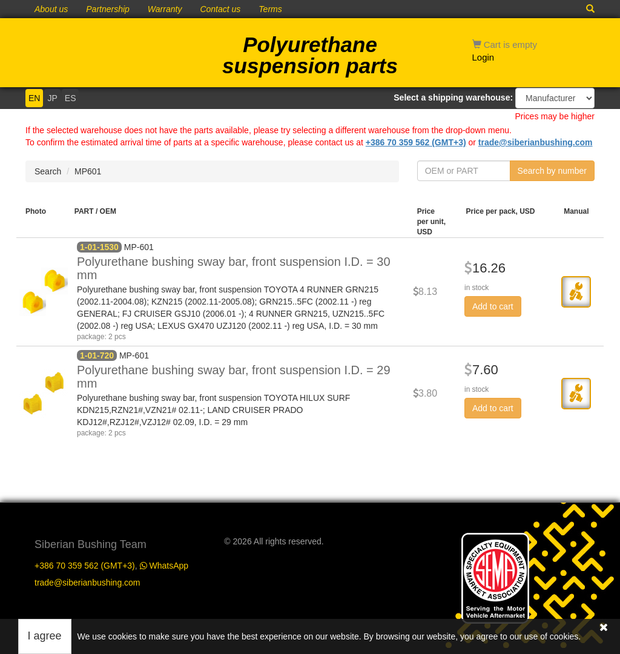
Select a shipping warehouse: (453, 97)
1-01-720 (97, 355)
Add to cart (492, 306)
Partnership (108, 9)
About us (51, 9)
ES (70, 98)
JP (52, 98)
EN (34, 98)
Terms (270, 9)
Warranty (165, 9)
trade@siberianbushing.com (535, 142)
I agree (45, 636)
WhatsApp (164, 565)
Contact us (220, 9)
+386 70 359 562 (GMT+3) (416, 142)
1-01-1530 (99, 247)
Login (483, 57)
